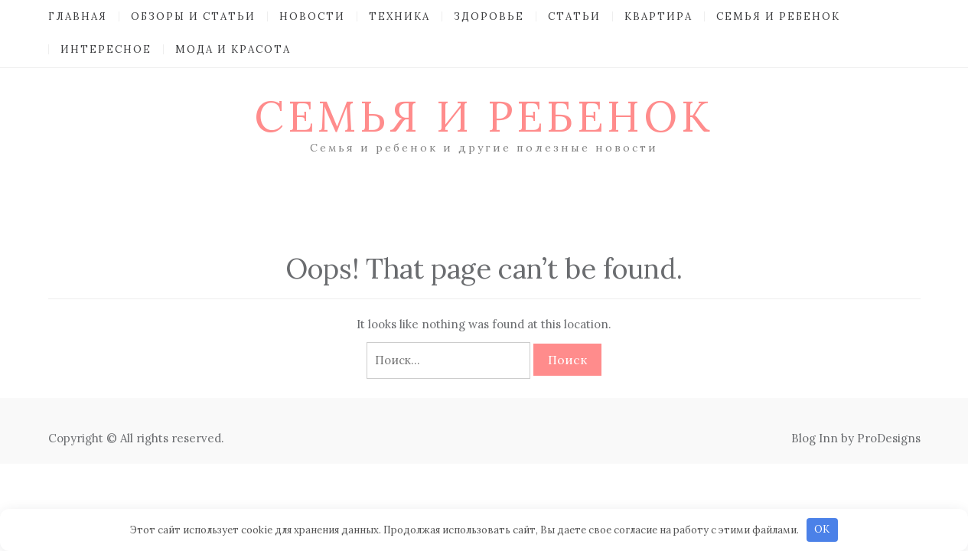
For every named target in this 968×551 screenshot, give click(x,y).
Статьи (574, 16)
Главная (77, 16)
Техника (399, 16)
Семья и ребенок (778, 16)
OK (821, 529)
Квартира (658, 16)
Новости (312, 16)
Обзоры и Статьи (193, 16)
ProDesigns (889, 438)
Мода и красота (233, 49)
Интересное (106, 49)
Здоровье (489, 16)
